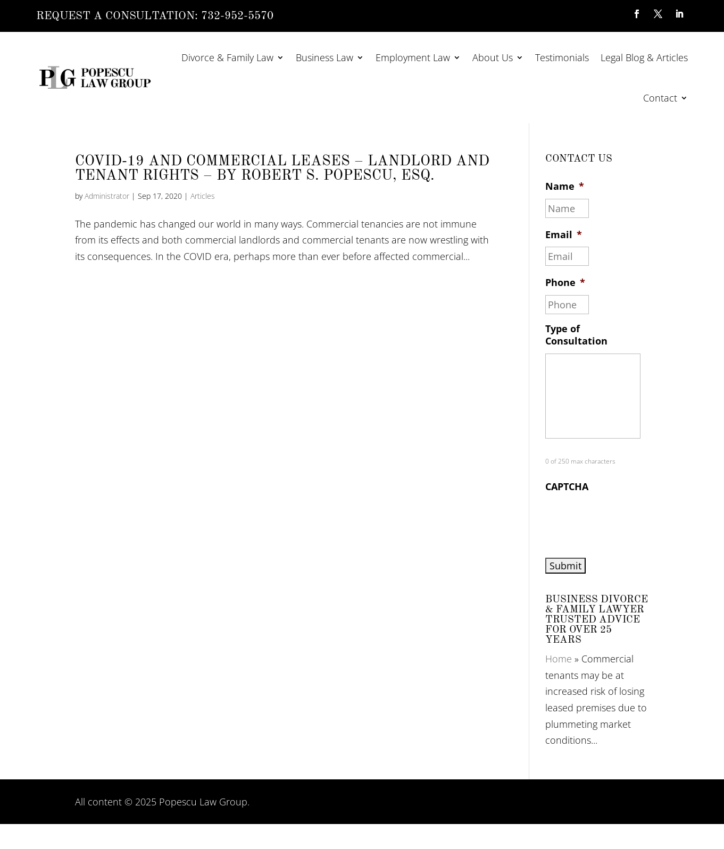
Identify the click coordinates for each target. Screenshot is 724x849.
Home (558, 658)
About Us (492, 57)
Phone (565, 282)
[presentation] (626, 520)
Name (564, 186)
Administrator (107, 196)
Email (563, 235)
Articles (202, 196)
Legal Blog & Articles (644, 57)
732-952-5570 (237, 16)
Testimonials (562, 57)
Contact (660, 97)
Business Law (324, 57)
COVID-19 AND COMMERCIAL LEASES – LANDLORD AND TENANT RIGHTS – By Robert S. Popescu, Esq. (282, 168)
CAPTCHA (566, 487)
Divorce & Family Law (227, 57)
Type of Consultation (576, 335)
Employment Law (413, 57)
